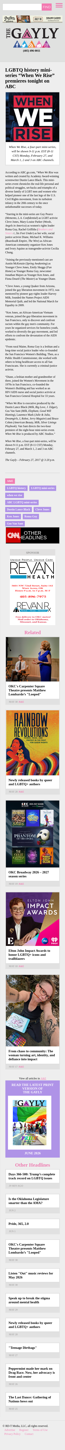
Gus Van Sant (15, 523)
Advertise (9, 1429)
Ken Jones (13, 516)
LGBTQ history (16, 488)
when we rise (14, 495)
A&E (10, 480)
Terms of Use (40, 1429)
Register (23, 1429)
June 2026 (32, 1153)
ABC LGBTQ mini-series (22, 502)
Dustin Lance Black (18, 509)
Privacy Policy (12, 1433)
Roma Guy (30, 516)
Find (47, 7)
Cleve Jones (42, 509)
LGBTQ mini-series (43, 488)
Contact (29, 1433)
